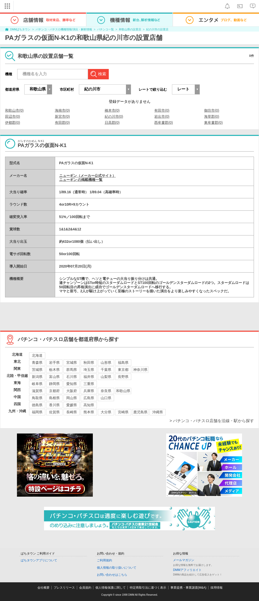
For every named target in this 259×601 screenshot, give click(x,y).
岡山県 (71, 398)
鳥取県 (37, 398)
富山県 (54, 377)
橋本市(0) (112, 110)
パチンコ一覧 (105, 29)
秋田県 (88, 362)
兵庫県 (88, 391)
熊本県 (88, 412)
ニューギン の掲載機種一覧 (81, 180)
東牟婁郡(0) (213, 122)
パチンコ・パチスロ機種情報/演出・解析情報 (64, 29)
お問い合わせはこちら (112, 574)
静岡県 (54, 384)
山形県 (106, 362)
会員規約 (85, 587)
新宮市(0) (62, 116)
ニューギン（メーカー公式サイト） (87, 176)
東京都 (123, 370)
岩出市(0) (161, 116)
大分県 (106, 412)
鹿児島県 (140, 412)
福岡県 (37, 412)
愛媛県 (71, 405)
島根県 (54, 398)
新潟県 (37, 377)
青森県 (37, 362)
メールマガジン (183, 560)
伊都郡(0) (12, 122)
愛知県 (71, 384)
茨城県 (37, 370)
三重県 (88, 384)
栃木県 (54, 370)
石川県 (71, 377)
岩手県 (54, 362)
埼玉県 (88, 370)
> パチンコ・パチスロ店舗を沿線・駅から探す (211, 421)
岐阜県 (37, 384)
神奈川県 (140, 370)
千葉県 (106, 370)
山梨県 (106, 377)
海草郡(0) (211, 116)
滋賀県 (37, 391)
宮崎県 (123, 412)
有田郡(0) (62, 122)
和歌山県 (123, 391)
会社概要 (43, 587)
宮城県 (71, 362)
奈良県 (106, 391)
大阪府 (71, 391)
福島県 (123, 362)
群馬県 (71, 370)
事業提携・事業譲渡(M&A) (188, 587)
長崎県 (71, 412)
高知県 (88, 405)
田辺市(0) (12, 116)
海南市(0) (62, 110)
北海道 (37, 355)
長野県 (123, 377)
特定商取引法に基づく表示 (148, 587)
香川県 (54, 405)
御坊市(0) (211, 110)
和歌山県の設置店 (130, 29)
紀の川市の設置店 (157, 29)
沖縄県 (157, 412)
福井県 (88, 377)
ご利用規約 (104, 560)
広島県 (88, 398)
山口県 (106, 398)
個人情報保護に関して (110, 587)
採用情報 (216, 587)
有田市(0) (161, 110)
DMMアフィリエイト (187, 570)
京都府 (54, 391)
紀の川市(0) (114, 116)
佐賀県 (54, 412)
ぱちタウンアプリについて (39, 560)
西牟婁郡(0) (163, 122)
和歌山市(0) (14, 110)
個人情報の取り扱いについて (116, 567)
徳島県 (37, 405)
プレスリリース (64, 587)
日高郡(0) (112, 122)
